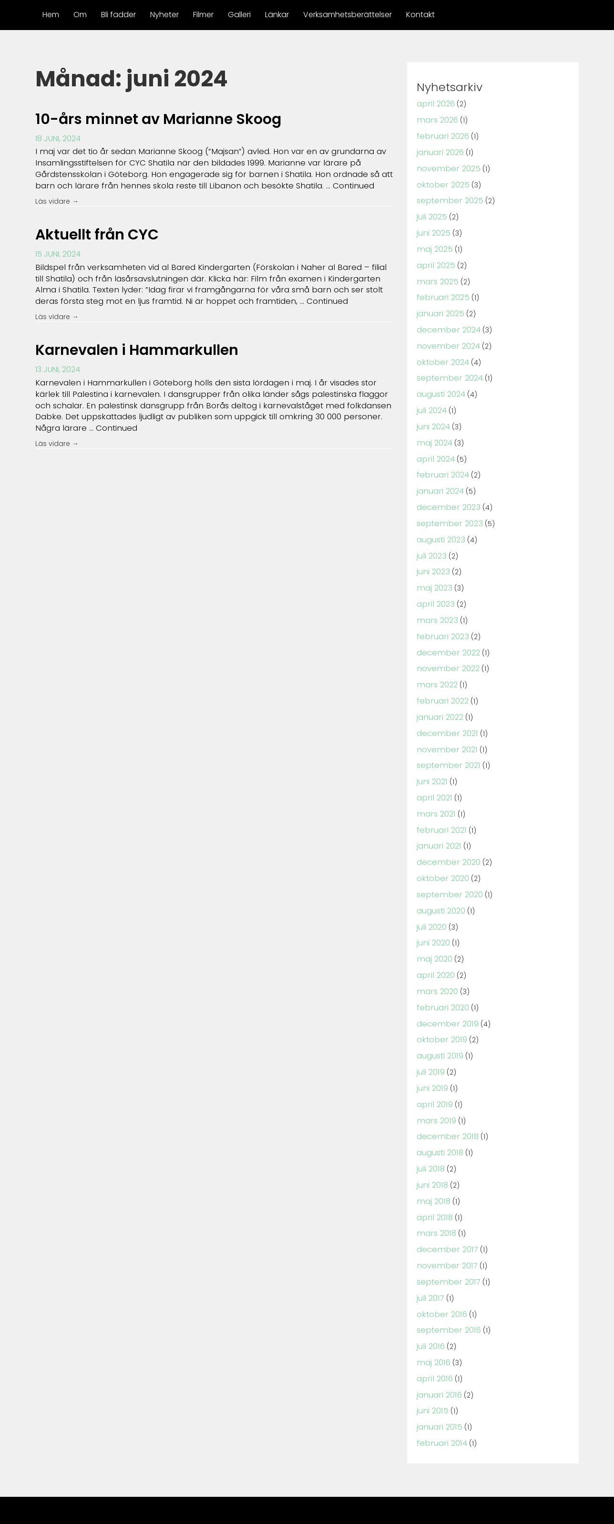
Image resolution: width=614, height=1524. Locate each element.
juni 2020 (433, 917)
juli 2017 (430, 1262)
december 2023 (446, 494)
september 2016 (446, 1294)
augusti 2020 (441, 886)
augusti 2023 (440, 526)
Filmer (203, 14)
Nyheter (164, 14)
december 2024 (446, 322)
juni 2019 (432, 1059)
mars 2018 (435, 1199)
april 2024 (434, 448)
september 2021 (446, 745)
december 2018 (445, 1105)
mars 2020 (436, 965)
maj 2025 (433, 244)
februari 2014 (440, 1403)
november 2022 (446, 651)
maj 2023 (433, 573)
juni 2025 (433, 228)
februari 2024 (441, 463)
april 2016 (433, 1341)
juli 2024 (431, 400)
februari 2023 (441, 620)
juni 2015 (432, 1372)
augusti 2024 (441, 385)
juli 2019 (430, 1043)
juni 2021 (431, 761)
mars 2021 (434, 793)
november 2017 (444, 1231)
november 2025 (446, 166)
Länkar (277, 14)
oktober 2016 (440, 1278)
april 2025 (434, 260)
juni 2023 (433, 557)
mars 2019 (435, 1090)
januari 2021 (438, 824)
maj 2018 (432, 1168)
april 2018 (433, 1184)
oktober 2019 (440, 1011)
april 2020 (434, 949)
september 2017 (446, 1247)
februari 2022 (441, 683)
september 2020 (447, 871)
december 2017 (445, 1215)
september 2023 (447, 510)
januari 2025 (439, 306)
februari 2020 (441, 980)
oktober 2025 (441, 181)
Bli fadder (118, 14)
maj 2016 (432, 1325)
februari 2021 (440, 808)
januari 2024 (439, 479)
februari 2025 (441, 291)
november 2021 (444, 730)
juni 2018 (432, 1153)
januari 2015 (438, 1388)
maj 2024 (433, 432)
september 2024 (447, 369)
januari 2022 (439, 698)
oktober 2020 (441, 855)
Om (80, 14)
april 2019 (433, 1074)
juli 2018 (430, 1137)
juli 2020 (431, 902)
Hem (50, 14)
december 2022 (446, 636)
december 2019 (445, 996)
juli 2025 (431, 212)
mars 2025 (436, 275)
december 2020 (446, 839)
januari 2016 (438, 1356)
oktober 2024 (441, 354)
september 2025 (447, 197)
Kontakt (420, 14)
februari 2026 (441, 134)
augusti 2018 (439, 1121)
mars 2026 (436, 119)
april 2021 (433, 777)
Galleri (239, 14)
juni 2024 (433, 416)
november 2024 (446, 338)
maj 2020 (433, 933)
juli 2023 (431, 542)
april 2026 (434, 103)
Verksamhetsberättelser (347, 14)
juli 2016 (430, 1309)
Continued (307, 183)
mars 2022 (436, 667)
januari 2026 (439, 150)
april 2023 (434, 589)
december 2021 (445, 714)
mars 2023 (436, 604)
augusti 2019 (439, 1027)
